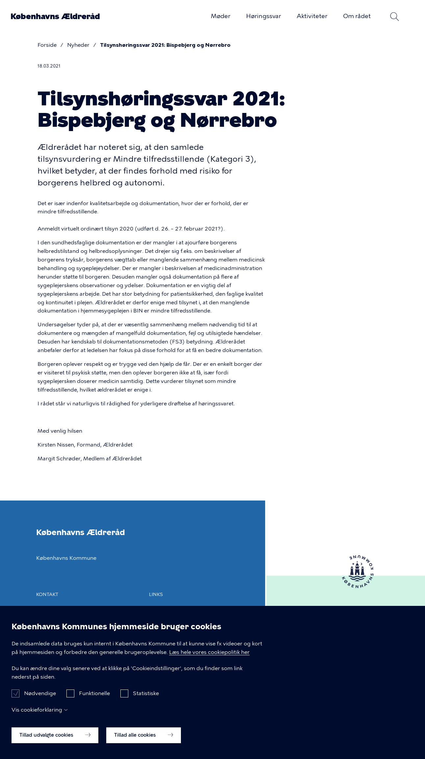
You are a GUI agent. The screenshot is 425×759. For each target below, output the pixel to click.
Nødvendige (40, 698)
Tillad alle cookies (143, 740)
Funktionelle (94, 698)
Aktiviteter (312, 16)
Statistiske (146, 698)
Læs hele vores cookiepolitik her (209, 657)
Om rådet (357, 16)
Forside (47, 45)
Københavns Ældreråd (55, 16)
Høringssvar (263, 16)
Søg (394, 16)
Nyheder (78, 45)
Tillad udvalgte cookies (54, 740)
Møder (220, 16)
